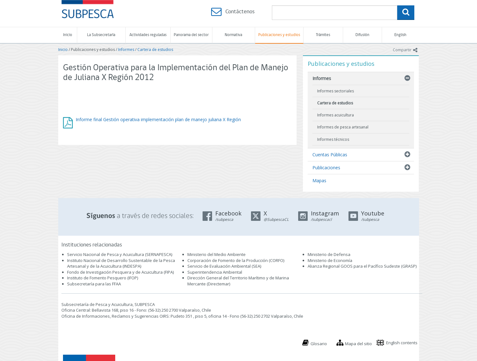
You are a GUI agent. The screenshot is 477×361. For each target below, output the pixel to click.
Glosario (319, 343)
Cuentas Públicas (329, 155)
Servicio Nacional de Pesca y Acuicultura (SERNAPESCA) (119, 254)
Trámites (323, 35)
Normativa (233, 35)
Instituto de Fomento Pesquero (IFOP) (102, 278)
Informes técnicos (333, 139)
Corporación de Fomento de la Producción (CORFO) (235, 260)
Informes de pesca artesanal (342, 127)
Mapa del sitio (358, 343)
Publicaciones (326, 168)
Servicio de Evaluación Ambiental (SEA (223, 266)
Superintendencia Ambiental (214, 272)
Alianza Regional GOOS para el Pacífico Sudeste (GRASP (362, 266)
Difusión (362, 35)
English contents (401, 342)
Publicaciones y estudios (279, 35)
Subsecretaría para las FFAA (94, 284)
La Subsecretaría (101, 35)
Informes (126, 49)
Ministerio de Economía (330, 260)
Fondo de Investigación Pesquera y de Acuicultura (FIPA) (120, 272)
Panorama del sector (191, 35)
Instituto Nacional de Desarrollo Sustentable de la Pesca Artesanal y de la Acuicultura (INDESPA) (121, 263)
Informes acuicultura (335, 115)
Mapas (319, 180)
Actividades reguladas (147, 35)
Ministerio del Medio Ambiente (216, 254)
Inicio (67, 35)
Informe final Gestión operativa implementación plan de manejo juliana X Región (158, 119)
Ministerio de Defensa (329, 254)
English (400, 35)
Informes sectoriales (335, 91)
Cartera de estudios (155, 49)
